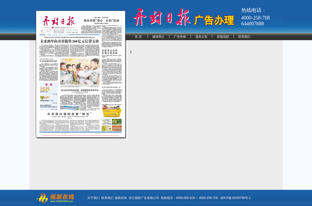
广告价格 (180, 36)
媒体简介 (158, 36)
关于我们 (93, 198)
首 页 (138, 36)
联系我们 (244, 36)
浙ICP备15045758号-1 (235, 198)
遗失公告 (201, 36)
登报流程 (223, 36)
